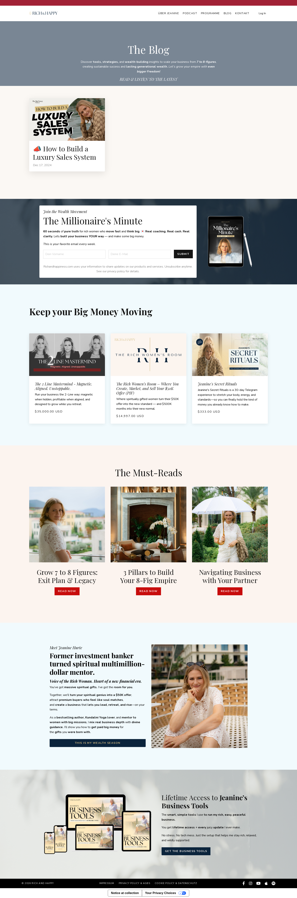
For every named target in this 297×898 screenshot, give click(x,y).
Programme (210, 13)
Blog (228, 13)
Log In (262, 13)
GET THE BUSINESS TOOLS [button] (186, 851)
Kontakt (242, 13)
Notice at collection (125, 893)
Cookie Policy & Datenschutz (176, 883)
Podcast (190, 13)
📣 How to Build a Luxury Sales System (64, 153)
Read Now (67, 591)
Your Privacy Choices (160, 893)
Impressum (106, 883)
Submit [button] (183, 254)
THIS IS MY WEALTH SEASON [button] (97, 743)
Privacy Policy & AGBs (134, 883)
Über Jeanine (168, 13)
